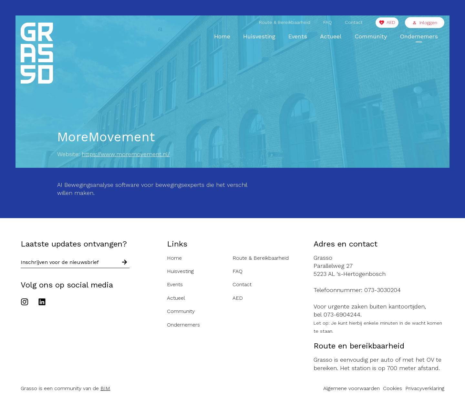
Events (297, 36)
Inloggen (424, 22)
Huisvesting (259, 36)
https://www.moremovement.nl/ (126, 154)
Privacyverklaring (424, 388)
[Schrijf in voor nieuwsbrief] (124, 262)
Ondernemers (419, 36)
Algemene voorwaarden (351, 388)
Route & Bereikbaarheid (284, 22)
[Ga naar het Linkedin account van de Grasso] (42, 302)
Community (371, 36)
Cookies (392, 388)
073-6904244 (342, 314)
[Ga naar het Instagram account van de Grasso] (26, 302)
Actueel (331, 36)
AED (391, 22)
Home (222, 36)
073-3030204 (382, 290)
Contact (354, 22)
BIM (105, 388)
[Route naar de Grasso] (379, 266)
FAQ (327, 22)
